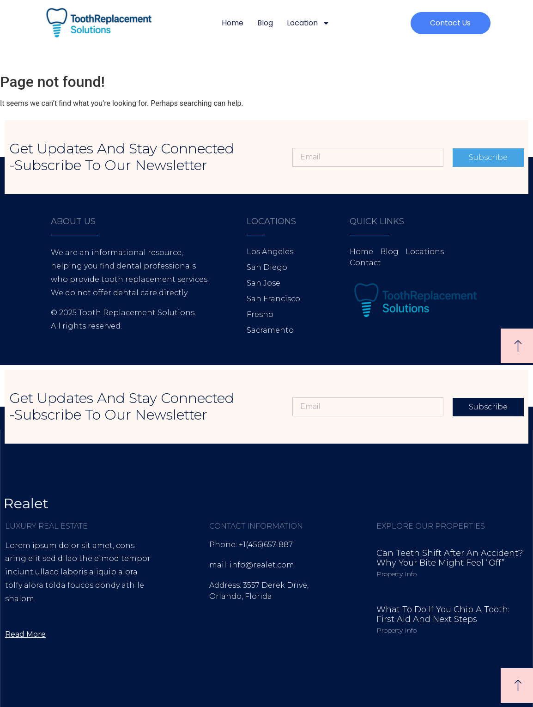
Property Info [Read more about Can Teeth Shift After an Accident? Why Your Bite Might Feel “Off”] (396, 574)
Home (232, 23)
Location (308, 23)
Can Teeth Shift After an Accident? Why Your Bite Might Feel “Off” (449, 558)
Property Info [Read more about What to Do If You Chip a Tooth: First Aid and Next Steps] (396, 630)
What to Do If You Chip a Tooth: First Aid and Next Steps (442, 614)
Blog (265, 23)
